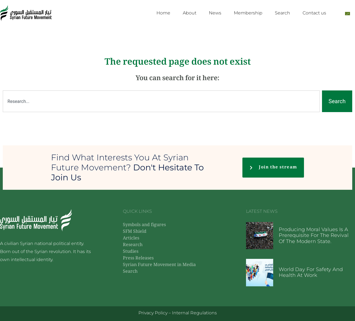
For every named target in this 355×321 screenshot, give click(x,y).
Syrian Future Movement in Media (159, 265)
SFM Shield (134, 232)
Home (163, 13)
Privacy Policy (153, 312)
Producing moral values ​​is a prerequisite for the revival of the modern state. (314, 235)
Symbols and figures (144, 225)
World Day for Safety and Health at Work (311, 272)
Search (282, 13)
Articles (131, 238)
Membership (248, 13)
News (215, 13)
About (189, 13)
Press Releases (138, 258)
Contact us (314, 13)
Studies (130, 252)
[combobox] (161, 101)
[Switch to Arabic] (347, 13)
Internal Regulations (194, 312)
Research (133, 245)
